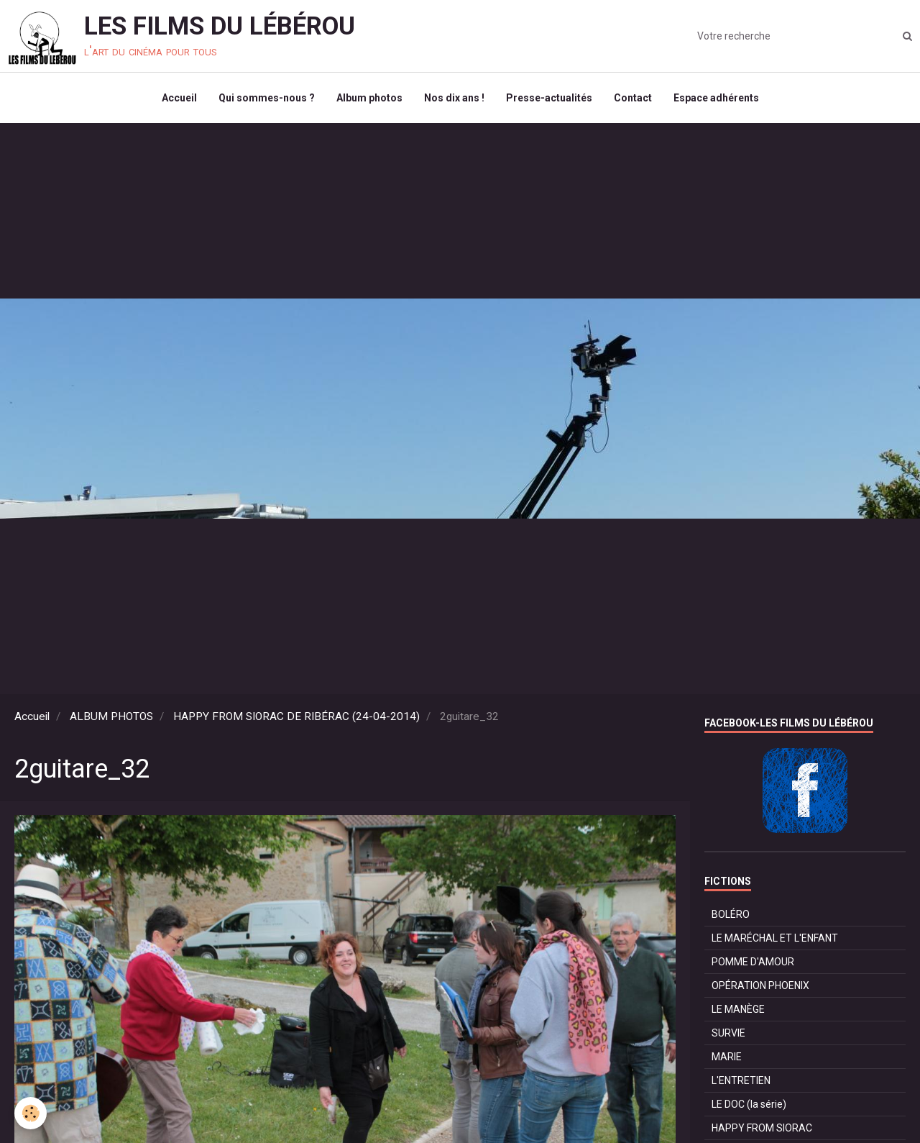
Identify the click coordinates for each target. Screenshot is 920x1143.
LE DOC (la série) (749, 1104)
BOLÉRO (731, 914)
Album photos (369, 98)
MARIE (727, 1056)
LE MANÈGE (738, 1009)
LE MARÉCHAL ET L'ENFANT (775, 938)
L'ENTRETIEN (741, 1080)
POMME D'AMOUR (753, 961)
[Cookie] (30, 1113)
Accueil (179, 98)
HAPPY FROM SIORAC (762, 1128)
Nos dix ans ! (454, 98)
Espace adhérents (716, 98)
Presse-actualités (549, 98)
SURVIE (728, 1033)
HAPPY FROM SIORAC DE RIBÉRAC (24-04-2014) (296, 716)
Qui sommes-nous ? (266, 98)
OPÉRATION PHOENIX (760, 985)
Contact (633, 98)
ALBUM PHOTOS (111, 716)
